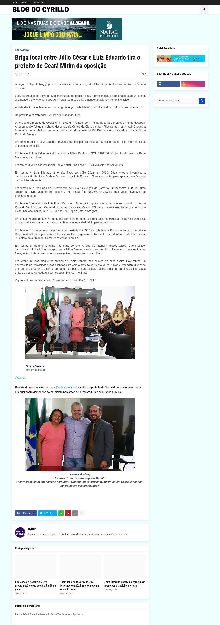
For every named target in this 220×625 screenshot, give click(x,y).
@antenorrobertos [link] (66, 387)
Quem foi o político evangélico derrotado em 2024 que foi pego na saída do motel (79, 585)
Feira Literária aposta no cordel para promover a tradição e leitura (124, 583)
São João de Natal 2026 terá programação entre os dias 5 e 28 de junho (35, 585)
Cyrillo (32, 529)
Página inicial (22, 50)
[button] (204, 9)
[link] (19, 368)
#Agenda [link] (20, 377)
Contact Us (38, 2)
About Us (25, 2)
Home (14, 2)
